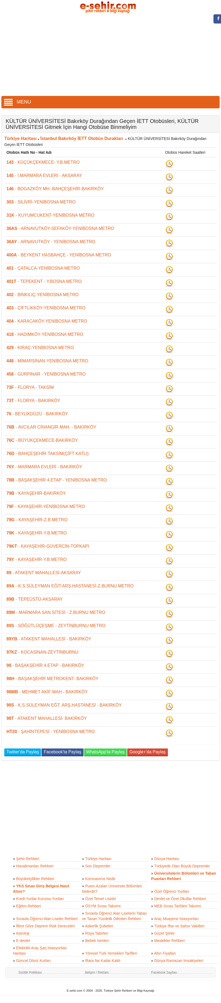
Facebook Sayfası (164, 972)
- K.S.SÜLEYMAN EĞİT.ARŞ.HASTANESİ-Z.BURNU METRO (70, 586)
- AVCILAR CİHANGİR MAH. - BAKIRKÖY (51, 427)
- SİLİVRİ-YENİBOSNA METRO (40, 202)
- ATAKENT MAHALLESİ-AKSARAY (43, 572)
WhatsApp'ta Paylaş (105, 752)
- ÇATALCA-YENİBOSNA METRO (43, 268)
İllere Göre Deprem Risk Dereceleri (45, 926)
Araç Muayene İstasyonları (176, 919)
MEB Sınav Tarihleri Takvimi (177, 906)
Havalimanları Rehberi (35, 866)
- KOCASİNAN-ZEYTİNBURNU (42, 652)
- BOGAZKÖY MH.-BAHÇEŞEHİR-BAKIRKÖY (55, 188)
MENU (17, 102)
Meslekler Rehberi (169, 940)
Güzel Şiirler (164, 933)
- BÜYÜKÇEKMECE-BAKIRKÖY (42, 440)
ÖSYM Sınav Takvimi (102, 906)
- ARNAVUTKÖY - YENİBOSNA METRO (50, 241)
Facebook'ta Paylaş (62, 752)
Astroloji (22, 933)
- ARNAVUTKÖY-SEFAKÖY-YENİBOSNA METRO (60, 228)
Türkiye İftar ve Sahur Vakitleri (179, 926)
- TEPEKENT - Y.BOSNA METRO (44, 281)
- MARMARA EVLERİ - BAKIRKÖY (44, 466)
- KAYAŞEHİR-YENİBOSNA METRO (45, 506)
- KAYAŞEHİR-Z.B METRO (36, 519)
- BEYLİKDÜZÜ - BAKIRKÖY (37, 414)
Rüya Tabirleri (96, 933)
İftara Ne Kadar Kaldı (102, 960)
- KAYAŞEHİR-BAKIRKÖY (36, 493)
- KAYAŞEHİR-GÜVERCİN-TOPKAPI (47, 546)
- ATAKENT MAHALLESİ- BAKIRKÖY (46, 718)
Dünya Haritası (166, 859)
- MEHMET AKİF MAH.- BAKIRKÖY (47, 692)
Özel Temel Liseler (100, 899)
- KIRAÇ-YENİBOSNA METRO (40, 347)
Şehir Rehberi (27, 859)
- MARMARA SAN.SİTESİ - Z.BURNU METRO (55, 612)
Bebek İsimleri (97, 940)
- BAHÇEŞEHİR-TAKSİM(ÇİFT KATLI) (47, 453)
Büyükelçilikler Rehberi (35, 879)
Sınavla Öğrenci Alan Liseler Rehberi (47, 919)
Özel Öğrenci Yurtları (171, 891)
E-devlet (23, 940)
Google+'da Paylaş (147, 752)
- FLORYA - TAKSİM (30, 387)
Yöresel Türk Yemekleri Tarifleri (111, 953)
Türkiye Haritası (20, 138)
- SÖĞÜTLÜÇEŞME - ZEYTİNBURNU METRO (55, 625)
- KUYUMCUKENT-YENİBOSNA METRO (50, 215)
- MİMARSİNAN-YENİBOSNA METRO (47, 361)
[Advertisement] (110, 55)
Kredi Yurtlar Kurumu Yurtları (40, 899)
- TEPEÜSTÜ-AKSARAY (34, 599)
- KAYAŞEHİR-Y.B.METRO (36, 533)
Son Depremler (97, 866)
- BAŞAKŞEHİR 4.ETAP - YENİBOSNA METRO (56, 480)
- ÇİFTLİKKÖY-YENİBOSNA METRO (45, 308)
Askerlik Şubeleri (99, 926)
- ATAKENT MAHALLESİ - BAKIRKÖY (48, 639)
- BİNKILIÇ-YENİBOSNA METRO (42, 294)
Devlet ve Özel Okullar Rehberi (180, 899)
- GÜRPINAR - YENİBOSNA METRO (46, 374)
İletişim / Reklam (97, 972)
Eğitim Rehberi (28, 906)
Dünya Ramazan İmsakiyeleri (178, 960)
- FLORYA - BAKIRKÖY (33, 400)
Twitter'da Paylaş (22, 752)
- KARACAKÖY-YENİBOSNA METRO (46, 321)
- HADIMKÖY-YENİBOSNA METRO (44, 334)
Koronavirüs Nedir (100, 879)
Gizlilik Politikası (30, 972)
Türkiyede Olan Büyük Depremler (182, 866)
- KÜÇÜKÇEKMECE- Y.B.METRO (43, 162)
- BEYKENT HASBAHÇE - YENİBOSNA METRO (58, 255)
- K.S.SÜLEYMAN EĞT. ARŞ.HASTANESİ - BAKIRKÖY (64, 705)
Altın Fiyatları (165, 953)
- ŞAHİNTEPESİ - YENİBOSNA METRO (50, 731)
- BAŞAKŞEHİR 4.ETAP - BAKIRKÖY (45, 665)
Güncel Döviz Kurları (33, 960)
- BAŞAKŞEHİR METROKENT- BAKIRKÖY (52, 678)
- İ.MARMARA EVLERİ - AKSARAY (44, 175)
